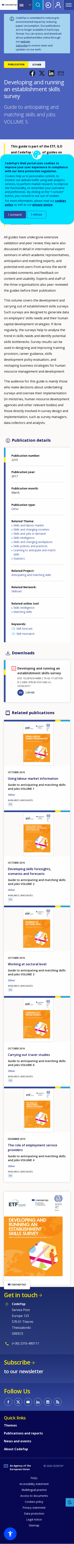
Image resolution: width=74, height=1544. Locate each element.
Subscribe (22, 45)
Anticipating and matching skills (31, 575)
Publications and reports (23, 1433)
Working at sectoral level (27, 964)
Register (58, 5)
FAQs (34, 1478)
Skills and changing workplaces (32, 542)
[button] (32, 73)
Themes (10, 1425)
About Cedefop (16, 1449)
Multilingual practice (34, 1490)
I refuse (36, 214)
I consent (15, 214)
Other (15, 509)
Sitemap (34, 1525)
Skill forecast (24, 628)
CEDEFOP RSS (58, 1402)
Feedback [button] (70, 1502)
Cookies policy (34, 1502)
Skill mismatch (25, 634)
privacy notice (42, 205)
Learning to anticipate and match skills (34, 552)
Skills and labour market (28, 525)
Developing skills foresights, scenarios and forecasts (29, 871)
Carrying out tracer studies (29, 1055)
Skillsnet (16, 591)
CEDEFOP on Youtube (28, 1402)
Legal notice (34, 1519)
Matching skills (22, 612)
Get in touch (20, 1295)
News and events (17, 1441)
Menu (69, 5)
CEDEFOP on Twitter (18, 1402)
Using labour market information (33, 778)
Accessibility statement (34, 1484)
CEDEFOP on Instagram (48, 1402)
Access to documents (34, 1496)
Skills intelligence (24, 538)
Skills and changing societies (31, 529)
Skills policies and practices (30, 546)
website (25, 41)
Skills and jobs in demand (29, 533)
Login (48, 5)
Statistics (19, 558)
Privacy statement (34, 1507)
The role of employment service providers (32, 1147)
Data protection (34, 1513)
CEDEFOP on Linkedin (38, 1402)
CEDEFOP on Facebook (8, 1402)
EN (20, 692)
